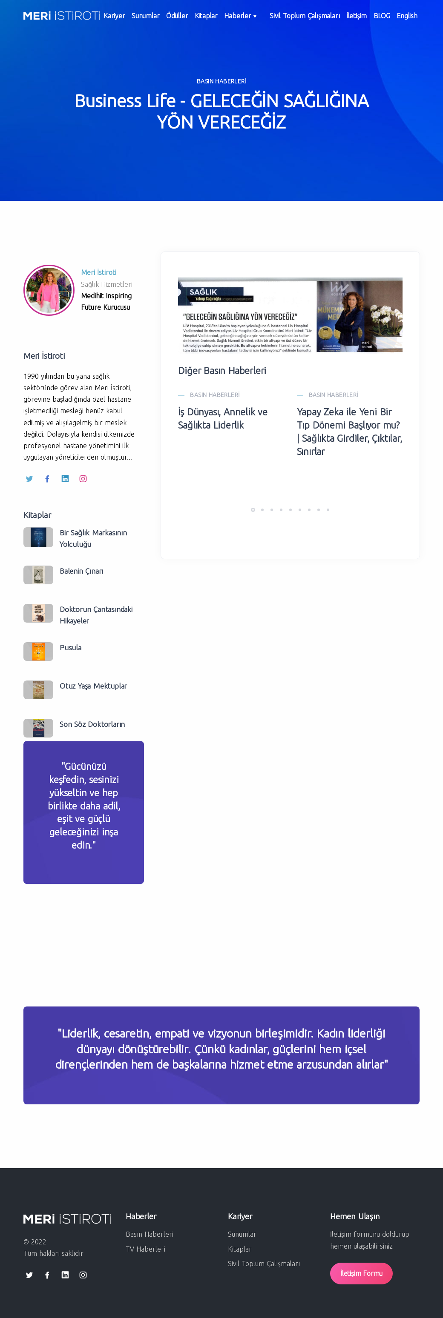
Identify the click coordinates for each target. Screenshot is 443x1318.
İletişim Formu (361, 1273)
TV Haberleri (145, 1249)
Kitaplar (218, 18)
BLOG (402, 18)
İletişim (373, 18)
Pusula (70, 647)
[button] (253, 510)
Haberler (257, 19)
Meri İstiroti (98, 272)
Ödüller (186, 18)
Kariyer (116, 18)
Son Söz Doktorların (92, 724)
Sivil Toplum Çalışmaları (318, 18)
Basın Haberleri (149, 1234)
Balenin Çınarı (81, 571)
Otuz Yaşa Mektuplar (93, 686)
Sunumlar (151, 18)
